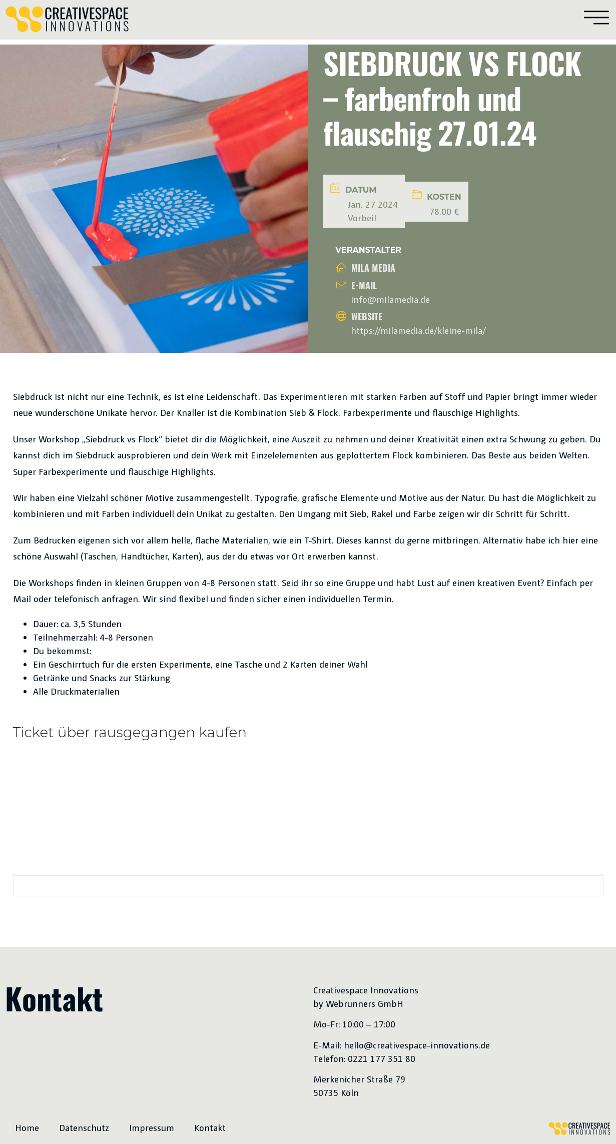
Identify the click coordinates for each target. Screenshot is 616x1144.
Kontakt (210, 1127)
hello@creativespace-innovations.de (417, 1044)
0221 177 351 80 (381, 1058)
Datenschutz (84, 1127)
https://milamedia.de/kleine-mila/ (418, 330)
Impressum (151, 1127)
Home (27, 1127)
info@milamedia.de (390, 299)
